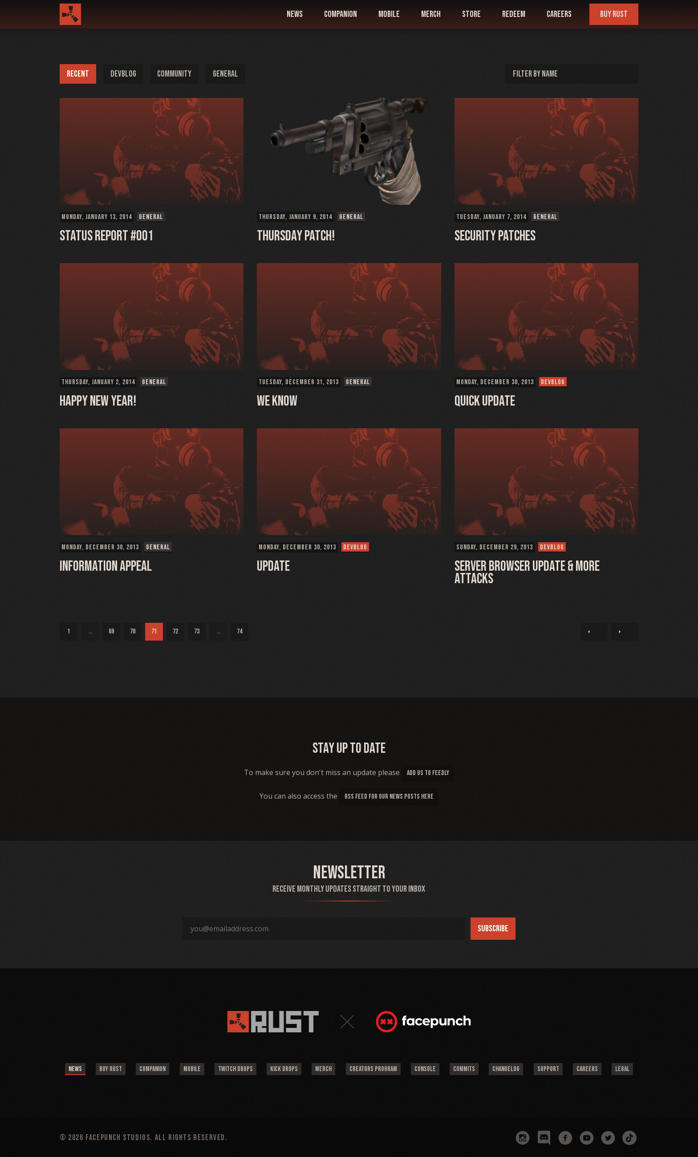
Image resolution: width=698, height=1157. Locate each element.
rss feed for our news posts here (389, 796)
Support (549, 1069)
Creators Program (373, 1069)
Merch (431, 14)
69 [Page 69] (111, 631)
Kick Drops (283, 1069)
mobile (389, 14)
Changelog (507, 1069)
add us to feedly (428, 773)
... (90, 631)
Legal (624, 1069)
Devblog (123, 74)
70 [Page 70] (132, 631)
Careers (559, 14)
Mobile (190, 1069)
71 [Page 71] (154, 631)
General (227, 74)
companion (340, 14)
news (295, 14)
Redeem (513, 14)
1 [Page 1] (68, 631)
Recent (78, 74)
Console (425, 1069)
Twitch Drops (234, 1069)
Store (471, 14)
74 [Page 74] (239, 631)
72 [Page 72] (175, 631)
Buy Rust (614, 14)
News (73, 1069)
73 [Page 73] (196, 631)
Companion (151, 1069)
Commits (465, 1069)
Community (175, 74)
